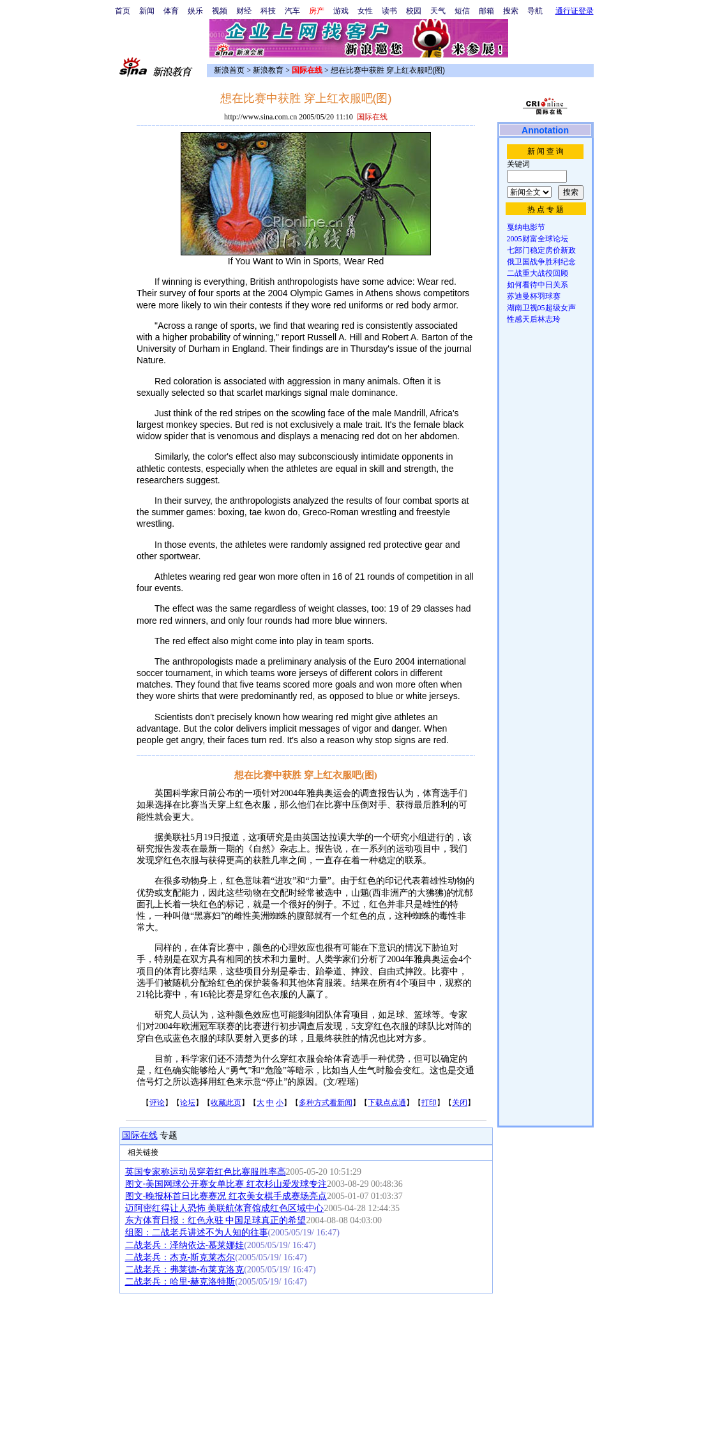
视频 (219, 10)
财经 (244, 10)
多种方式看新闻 (325, 1102)
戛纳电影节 (526, 227)
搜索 (510, 10)
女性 (365, 10)
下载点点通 (387, 1102)
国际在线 (140, 1135)
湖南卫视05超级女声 (541, 307)
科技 (268, 10)
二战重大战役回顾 (537, 273)
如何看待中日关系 (537, 284)
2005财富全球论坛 (537, 238)
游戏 (341, 10)
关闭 (459, 1102)
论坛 (187, 1102)
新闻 (146, 10)
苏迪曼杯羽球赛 (534, 296)
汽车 (292, 10)
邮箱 (486, 10)
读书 (389, 10)
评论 (157, 1102)
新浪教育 (268, 70)
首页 (122, 10)
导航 (535, 10)
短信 (462, 10)
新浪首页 (229, 70)
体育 (171, 10)
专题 (168, 1135)
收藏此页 (226, 1102)
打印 (429, 1102)
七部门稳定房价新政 (541, 250)
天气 (438, 10)
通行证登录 (574, 10)
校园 (413, 10)
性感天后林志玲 (534, 319)
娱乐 (195, 10)
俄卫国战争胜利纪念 (541, 261)
